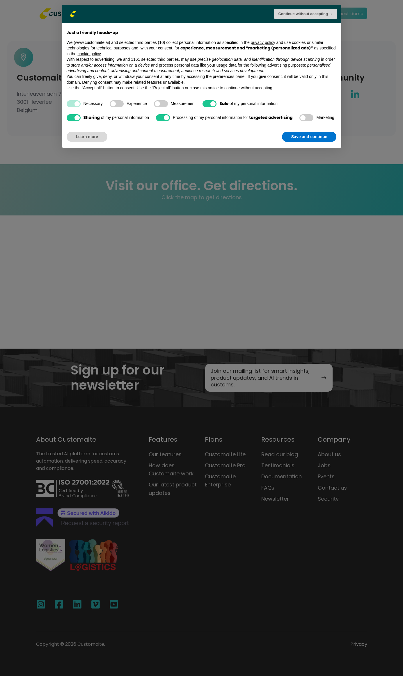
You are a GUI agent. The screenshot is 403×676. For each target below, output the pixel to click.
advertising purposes (286, 65)
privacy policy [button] (263, 42)
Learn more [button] (87, 136)
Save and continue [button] (309, 136)
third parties (168, 59)
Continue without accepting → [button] (305, 14)
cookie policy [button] (89, 53)
